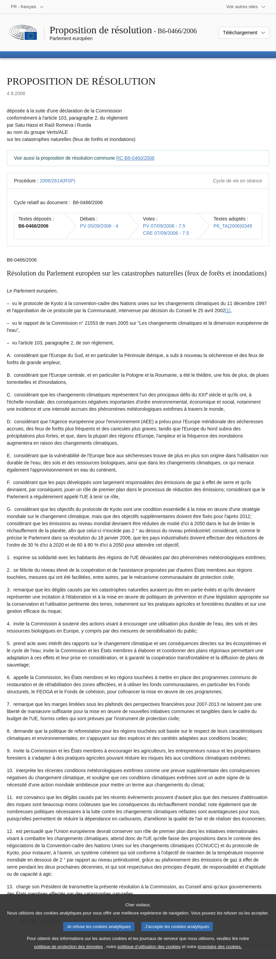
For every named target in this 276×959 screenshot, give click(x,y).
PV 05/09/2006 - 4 (99, 226)
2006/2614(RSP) (57, 180)
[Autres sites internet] (246, 7)
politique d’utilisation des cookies (149, 954)
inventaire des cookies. (220, 954)
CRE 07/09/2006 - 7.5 (166, 233)
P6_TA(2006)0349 (233, 226)
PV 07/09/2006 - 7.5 (164, 226)
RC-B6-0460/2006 (135, 158)
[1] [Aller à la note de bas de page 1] (228, 310)
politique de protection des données (68, 954)
